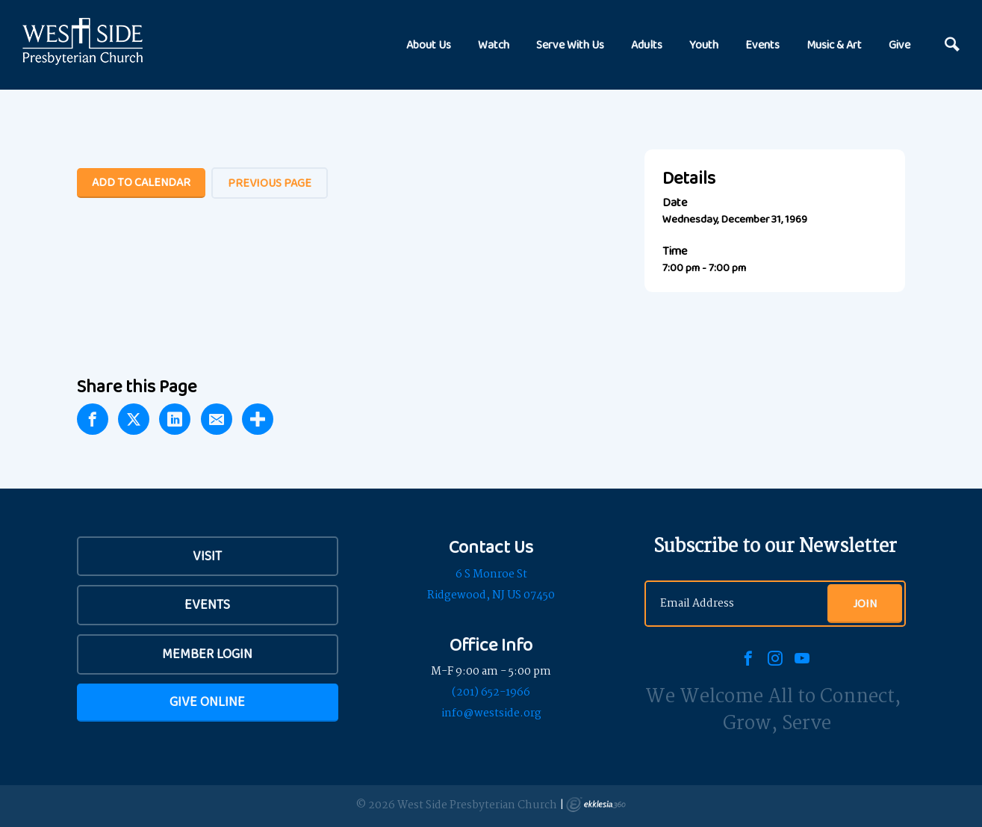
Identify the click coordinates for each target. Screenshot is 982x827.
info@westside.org (491, 713)
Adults (646, 44)
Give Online (207, 701)
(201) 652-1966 (491, 692)
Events (762, 44)
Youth (703, 44)
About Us (428, 44)
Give (899, 44)
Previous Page (269, 182)
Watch (493, 44)
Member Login (207, 653)
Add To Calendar (141, 182)
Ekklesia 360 (596, 804)
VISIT (207, 556)
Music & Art (834, 44)
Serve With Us (570, 44)
